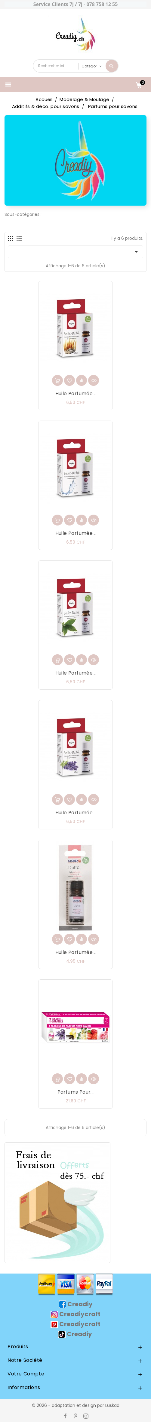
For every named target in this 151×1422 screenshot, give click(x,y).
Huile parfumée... (75, 393)
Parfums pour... (75, 1091)
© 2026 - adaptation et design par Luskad (75, 1405)
